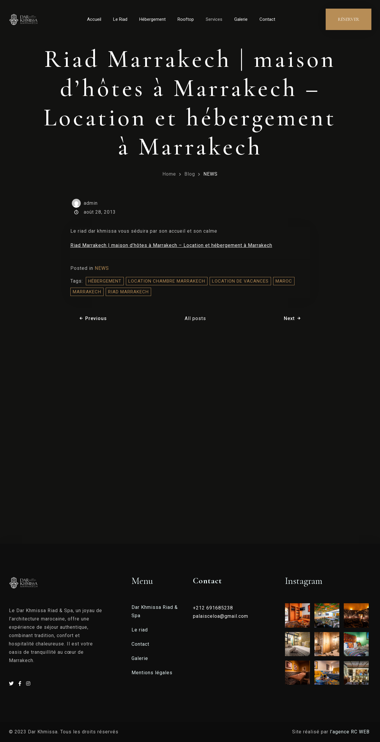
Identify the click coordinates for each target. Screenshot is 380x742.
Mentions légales (152, 672)
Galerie (241, 19)
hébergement (104, 281)
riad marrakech (128, 291)
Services (214, 19)
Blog (189, 174)
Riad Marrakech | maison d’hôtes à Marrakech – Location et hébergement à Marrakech (171, 245)
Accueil (94, 19)
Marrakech (87, 291)
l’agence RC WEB (350, 732)
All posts (195, 318)
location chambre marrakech (166, 281)
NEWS (210, 174)
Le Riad (120, 19)
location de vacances (240, 281)
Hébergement (152, 19)
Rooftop (186, 19)
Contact (267, 19)
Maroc (284, 281)
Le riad (140, 630)
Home (169, 174)
